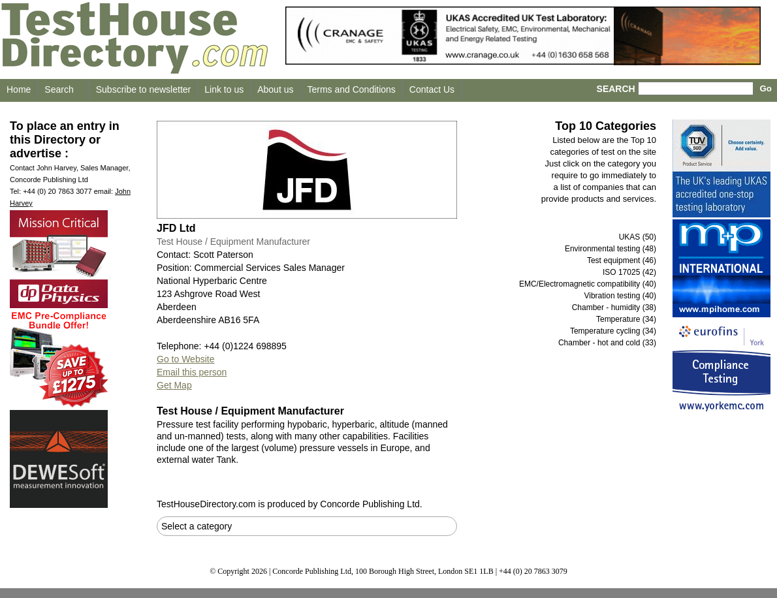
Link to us (224, 89)
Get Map (174, 385)
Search (58, 89)
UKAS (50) (637, 237)
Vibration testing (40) (620, 295)
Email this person (192, 372)
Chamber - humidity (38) (614, 307)
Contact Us (431, 89)
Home (19, 89)
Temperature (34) (626, 319)
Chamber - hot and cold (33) (607, 342)
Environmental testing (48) (610, 248)
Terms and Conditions (351, 89)
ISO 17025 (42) (629, 272)
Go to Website (185, 359)
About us (275, 89)
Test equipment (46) (621, 260)
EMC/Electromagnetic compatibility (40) (587, 284)
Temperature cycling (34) (613, 331)
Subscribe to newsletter (143, 89)
